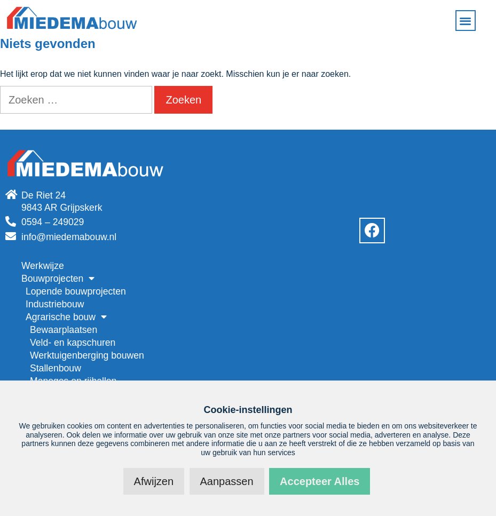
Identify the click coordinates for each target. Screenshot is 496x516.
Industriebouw (55, 304)
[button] (465, 20)
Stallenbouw (55, 368)
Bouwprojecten (58, 278)
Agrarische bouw (66, 317)
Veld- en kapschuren (72, 342)
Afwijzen (154, 481)
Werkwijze (42, 265)
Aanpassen (227, 481)
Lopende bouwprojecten (76, 291)
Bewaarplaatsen (63, 329)
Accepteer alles (319, 481)
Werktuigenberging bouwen (87, 355)
